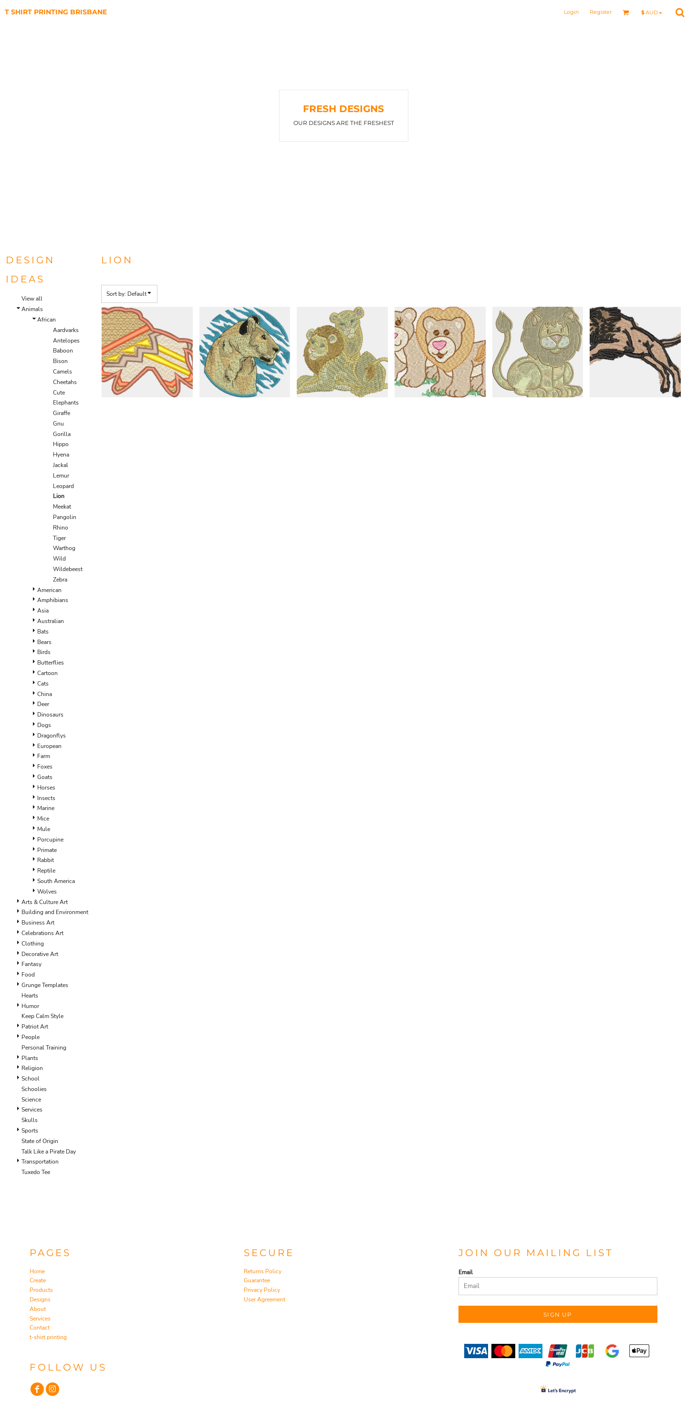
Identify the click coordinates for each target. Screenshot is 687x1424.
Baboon (63, 350)
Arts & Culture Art (44, 902)
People (30, 1037)
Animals (32, 309)
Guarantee (257, 1280)
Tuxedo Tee (35, 1172)
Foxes (44, 766)
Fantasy (31, 964)
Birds (44, 652)
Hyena (61, 454)
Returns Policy (262, 1271)
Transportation (40, 1161)
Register (601, 12)
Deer (43, 704)
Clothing (32, 943)
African (46, 319)
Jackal (60, 465)
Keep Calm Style (42, 1016)
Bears (44, 642)
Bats (43, 631)
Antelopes (66, 340)
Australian (50, 621)
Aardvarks (66, 330)
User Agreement (264, 1299)
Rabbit (45, 860)
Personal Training (43, 1047)
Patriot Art (34, 1026)
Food (28, 974)
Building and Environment (54, 912)
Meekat (62, 506)
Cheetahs (65, 382)
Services (31, 1109)
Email (465, 1272)
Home (37, 1271)
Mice (43, 818)
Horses (46, 787)
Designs (40, 1299)
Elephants (66, 402)
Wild (59, 558)
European (49, 746)
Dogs (44, 725)
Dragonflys (51, 735)
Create (38, 1280)
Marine (45, 808)
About (38, 1309)
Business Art (37, 922)
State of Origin (39, 1141)
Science (31, 1099)
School (30, 1078)
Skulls (29, 1120)
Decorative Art (39, 954)
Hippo (61, 444)
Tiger (59, 538)
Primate (47, 850)
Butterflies (50, 662)
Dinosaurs (50, 714)
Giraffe (61, 413)
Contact (40, 1327)
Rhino (60, 527)
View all (31, 298)
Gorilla (62, 434)
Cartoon (47, 673)
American (49, 590)
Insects (46, 798)
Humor (30, 1006)
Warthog (64, 548)
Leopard (63, 486)
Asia (43, 610)
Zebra (60, 579)
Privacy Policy (262, 1290)
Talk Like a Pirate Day (48, 1151)
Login (571, 12)
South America (56, 881)
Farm (43, 756)
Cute (59, 392)
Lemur (61, 475)
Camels (62, 371)
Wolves (47, 891)
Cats (43, 683)
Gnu (58, 423)
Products (41, 1290)
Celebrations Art (42, 933)
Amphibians (52, 600)
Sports (29, 1130)
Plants (29, 1058)
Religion (32, 1068)
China (44, 694)
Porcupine (50, 839)
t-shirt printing (48, 1337)
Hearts (29, 995)
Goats (44, 777)
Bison (60, 361)
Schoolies (34, 1089)
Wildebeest (68, 569)
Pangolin (64, 517)
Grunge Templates (44, 985)
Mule (43, 829)
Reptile (46, 870)
